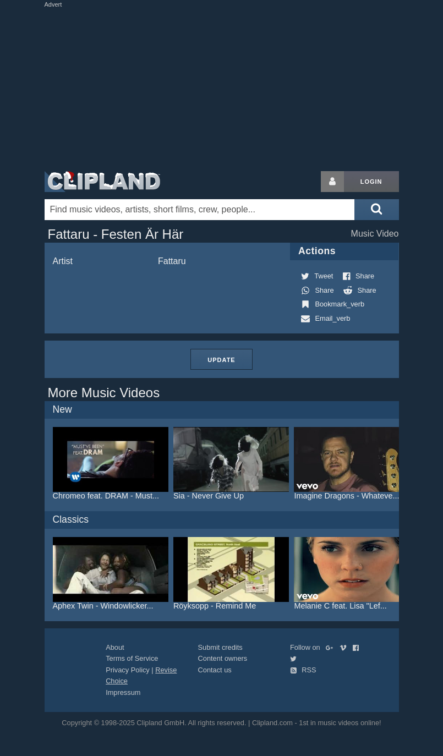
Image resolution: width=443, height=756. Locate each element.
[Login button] (332, 181)
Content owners (223, 658)
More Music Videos (104, 392)
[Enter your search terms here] (200, 209)
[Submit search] (376, 209)
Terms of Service (132, 658)
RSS (303, 670)
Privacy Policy (128, 670)
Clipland (102, 181)
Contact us (215, 670)
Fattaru (172, 261)
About (115, 647)
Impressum (123, 692)
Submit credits (220, 647)
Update (221, 360)
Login (371, 181)
